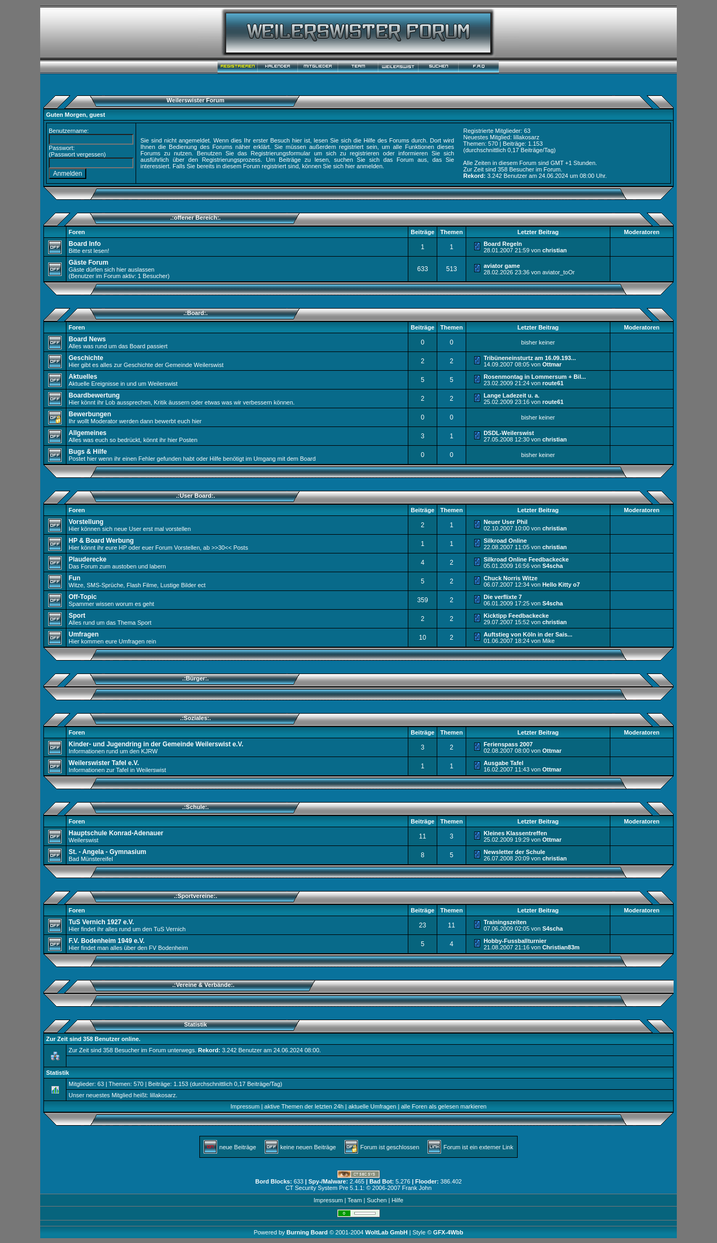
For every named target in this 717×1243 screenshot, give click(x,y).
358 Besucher (516, 169)
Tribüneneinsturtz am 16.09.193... (529, 358)
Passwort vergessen (77, 154)
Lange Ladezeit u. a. (511, 395)
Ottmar (552, 364)
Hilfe (398, 1200)
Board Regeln (502, 244)
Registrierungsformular (280, 153)
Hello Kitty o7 (561, 584)
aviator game (501, 266)
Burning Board (308, 1232)
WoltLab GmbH (386, 1232)
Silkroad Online (505, 540)
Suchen (376, 1200)
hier (350, 166)
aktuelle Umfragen (372, 1106)
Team (354, 1200)
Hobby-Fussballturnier (514, 941)
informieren (413, 153)
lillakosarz (526, 137)
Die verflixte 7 (502, 597)
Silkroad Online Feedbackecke (526, 559)
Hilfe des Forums (386, 140)
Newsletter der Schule (514, 852)
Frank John (416, 1188)
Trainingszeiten (504, 922)
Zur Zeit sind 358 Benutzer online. (93, 1039)
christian (554, 250)
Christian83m (561, 947)
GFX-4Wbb (448, 1232)
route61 (553, 383)
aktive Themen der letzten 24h (303, 1106)
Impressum (244, 1106)
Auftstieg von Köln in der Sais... (527, 634)
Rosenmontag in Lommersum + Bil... (534, 376)
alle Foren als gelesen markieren (444, 1106)
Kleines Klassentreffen (515, 833)
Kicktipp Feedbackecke (516, 615)
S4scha (552, 566)
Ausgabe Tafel (503, 763)
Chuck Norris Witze (510, 578)
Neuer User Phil (505, 522)
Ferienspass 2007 (508, 744)
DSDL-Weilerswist (508, 433)
